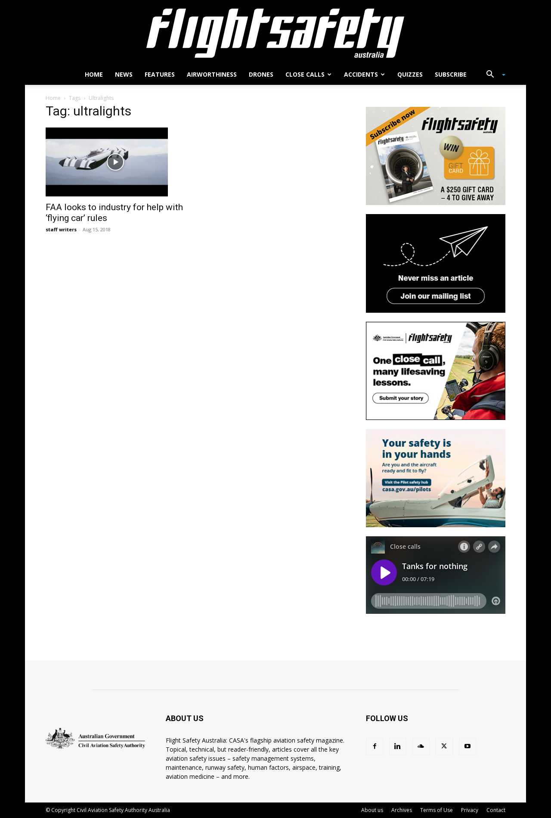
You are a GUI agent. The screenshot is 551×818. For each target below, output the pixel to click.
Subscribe (451, 74)
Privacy (469, 810)
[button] (492, 75)
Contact (495, 810)
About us (372, 810)
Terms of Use (436, 810)
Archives (401, 810)
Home (94, 74)
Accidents (364, 74)
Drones (261, 74)
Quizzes (410, 74)
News (124, 74)
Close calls (308, 74)
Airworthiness (212, 74)
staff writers (61, 229)
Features (160, 74)
